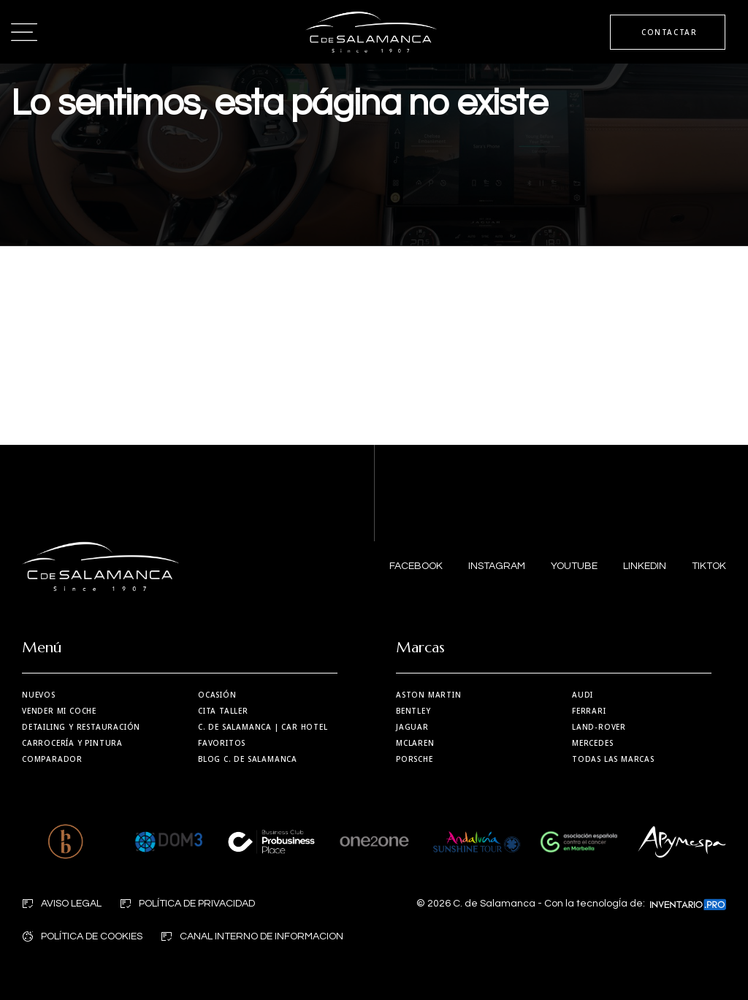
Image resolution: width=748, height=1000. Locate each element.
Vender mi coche (59, 710)
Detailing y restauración (81, 726)
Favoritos (221, 743)
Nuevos (39, 694)
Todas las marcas (613, 759)
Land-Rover (599, 726)
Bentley (413, 710)
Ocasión (217, 694)
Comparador (52, 759)
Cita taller (223, 710)
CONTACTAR (667, 32)
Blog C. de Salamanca (247, 759)
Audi (582, 694)
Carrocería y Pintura (72, 743)
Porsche (414, 759)
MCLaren (415, 743)
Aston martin (429, 694)
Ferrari (589, 710)
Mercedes (592, 743)
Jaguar (412, 726)
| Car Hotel (263, 726)
